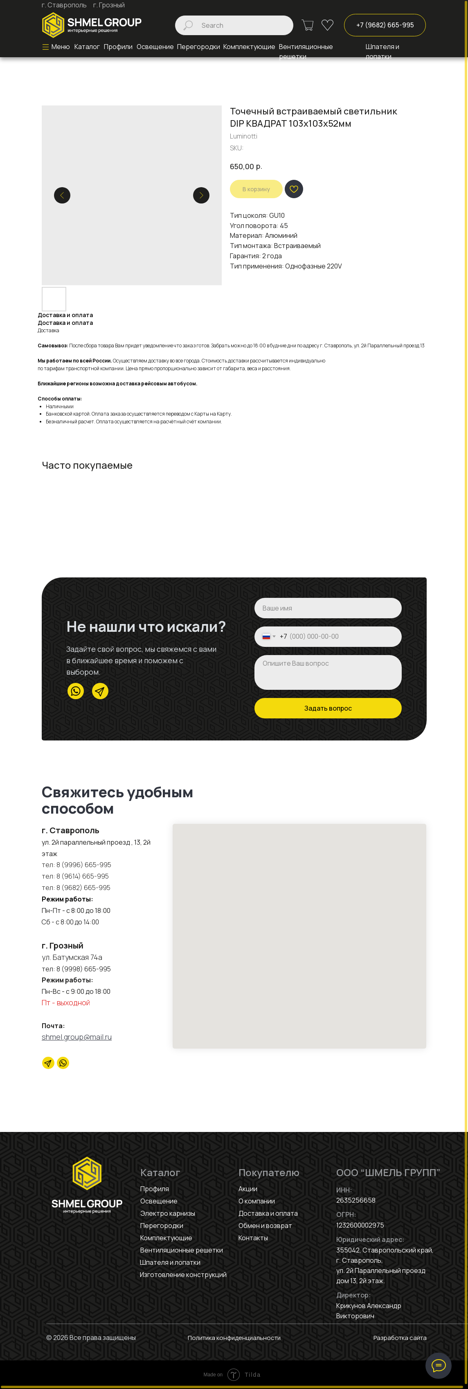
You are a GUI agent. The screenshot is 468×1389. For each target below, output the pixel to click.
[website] (63, 1063)
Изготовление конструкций (183, 1274)
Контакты (253, 1237)
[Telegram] (48, 1063)
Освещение (155, 46)
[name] (328, 608)
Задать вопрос (328, 708)
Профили (118, 46)
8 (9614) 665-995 (82, 876)
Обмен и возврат (265, 1225)
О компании (257, 1201)
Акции (248, 1188)
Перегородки (161, 1225)
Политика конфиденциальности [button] (234, 1337)
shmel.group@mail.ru (77, 1037)
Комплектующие (166, 1237)
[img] (92, 25)
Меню (61, 46)
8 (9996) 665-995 (83, 864)
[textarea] (328, 672)
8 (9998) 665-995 (83, 968)
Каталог (87, 46)
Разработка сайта (398, 1337)
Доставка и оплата (268, 1213)
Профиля (154, 1188)
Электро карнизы (167, 1213)
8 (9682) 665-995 (82, 887)
